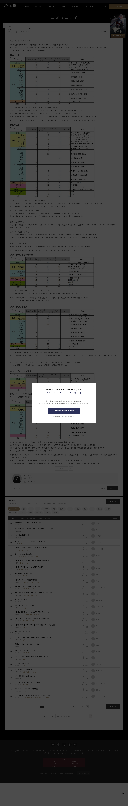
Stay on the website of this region (64, 417)
